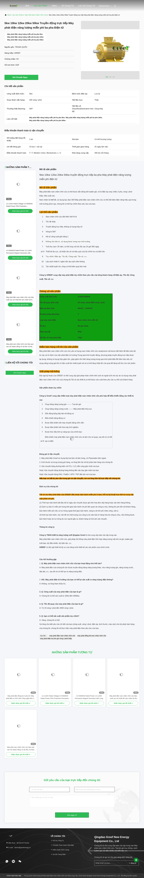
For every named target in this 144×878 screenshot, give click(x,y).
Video (54, 6)
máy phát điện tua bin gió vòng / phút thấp (56, 638)
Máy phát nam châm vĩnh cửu (36, 15)
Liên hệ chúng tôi (86, 6)
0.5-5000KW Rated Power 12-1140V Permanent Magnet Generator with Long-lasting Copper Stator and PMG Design (89, 697)
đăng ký (132, 863)
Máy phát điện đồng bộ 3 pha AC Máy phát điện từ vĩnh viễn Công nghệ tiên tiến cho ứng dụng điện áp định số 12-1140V (20, 697)
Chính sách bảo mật (14, 876)
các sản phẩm (17, 15)
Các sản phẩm (40, 6)
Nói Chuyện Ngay (21, 77)
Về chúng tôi (67, 6)
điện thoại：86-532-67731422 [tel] (17, 843)
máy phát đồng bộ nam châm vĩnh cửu (91, 636)
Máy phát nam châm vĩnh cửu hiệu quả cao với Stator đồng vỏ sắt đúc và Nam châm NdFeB (20, 346)
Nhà (27, 6)
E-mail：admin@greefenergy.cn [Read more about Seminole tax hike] (18, 847)
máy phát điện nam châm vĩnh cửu (62, 636)
